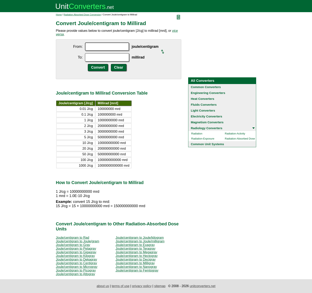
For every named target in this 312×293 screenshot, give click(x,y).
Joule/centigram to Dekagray (76, 259)
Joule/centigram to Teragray (135, 248)
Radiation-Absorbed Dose (240, 138)
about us (103, 286)
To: (80, 57)
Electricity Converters (206, 116)
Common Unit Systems (207, 144)
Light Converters (203, 110)
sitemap (160, 286)
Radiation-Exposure (202, 138)
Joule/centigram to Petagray (76, 248)
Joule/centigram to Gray (73, 245)
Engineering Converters (208, 93)
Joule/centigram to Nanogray (136, 266)
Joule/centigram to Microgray (76, 266)
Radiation (196, 133)
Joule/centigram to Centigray (76, 263)
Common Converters (206, 87)
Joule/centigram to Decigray (136, 259)
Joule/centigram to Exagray (135, 245)
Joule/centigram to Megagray (136, 252)
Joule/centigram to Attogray (75, 274)
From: (78, 47)
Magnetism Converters (207, 122)
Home (59, 14)
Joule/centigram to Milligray (135, 263)
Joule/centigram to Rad (72, 237)
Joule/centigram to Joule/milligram (140, 241)
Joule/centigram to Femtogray (137, 270)
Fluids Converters (204, 104)
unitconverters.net (202, 286)
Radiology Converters (206, 128)
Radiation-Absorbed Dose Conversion (82, 14)
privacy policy (142, 286)
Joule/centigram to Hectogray (137, 256)
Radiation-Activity (235, 133)
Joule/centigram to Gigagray (76, 252)
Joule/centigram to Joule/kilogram (140, 237)
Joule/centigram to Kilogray (75, 256)
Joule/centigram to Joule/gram (77, 241)
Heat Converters (202, 98)
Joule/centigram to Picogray (76, 270)
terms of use (120, 286)
